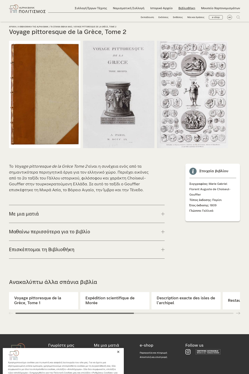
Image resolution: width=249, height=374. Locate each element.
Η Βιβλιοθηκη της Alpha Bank (33, 27)
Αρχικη (12, 27)
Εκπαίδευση (147, 17)
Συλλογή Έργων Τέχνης (91, 8)
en (229, 17)
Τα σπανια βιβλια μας (61, 27)
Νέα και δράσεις (195, 17)
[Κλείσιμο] (118, 356)
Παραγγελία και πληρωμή (153, 353)
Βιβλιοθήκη (186, 8)
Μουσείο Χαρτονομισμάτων (220, 8)
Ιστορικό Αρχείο (161, 8)
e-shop (216, 17)
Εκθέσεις (178, 17)
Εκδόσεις (163, 17)
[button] (238, 313)
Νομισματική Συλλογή (128, 8)
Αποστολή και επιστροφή (153, 357)
